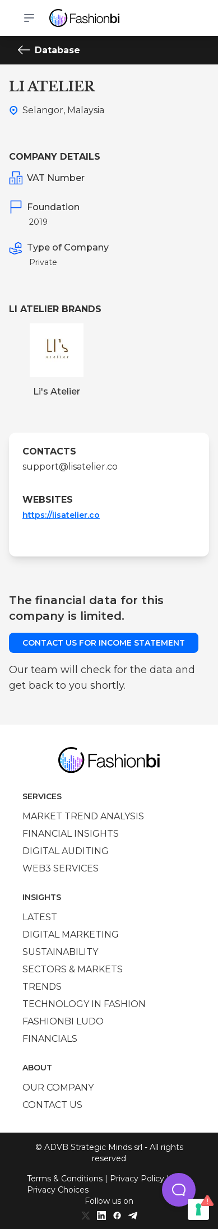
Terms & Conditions (65, 1179)
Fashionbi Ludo (63, 1021)
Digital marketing (70, 934)
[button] (179, 1190)
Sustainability (60, 952)
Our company (58, 1087)
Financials (49, 1038)
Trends (42, 986)
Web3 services (60, 868)
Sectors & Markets (72, 969)
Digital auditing (65, 851)
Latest (39, 917)
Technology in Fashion (84, 1004)
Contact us (52, 1105)
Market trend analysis (83, 816)
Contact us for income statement (103, 643)
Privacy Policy (137, 1179)
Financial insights (70, 833)
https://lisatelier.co (61, 515)
